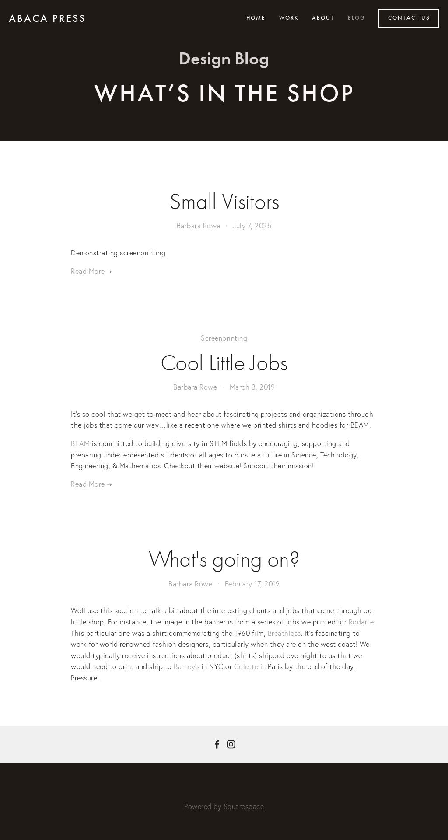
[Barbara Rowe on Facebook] (217, 744)
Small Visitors (224, 201)
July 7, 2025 (252, 225)
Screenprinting (224, 338)
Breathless (284, 633)
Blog (356, 17)
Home (256, 17)
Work (289, 17)
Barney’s (187, 666)
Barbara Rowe (198, 225)
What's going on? (224, 559)
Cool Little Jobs (224, 363)
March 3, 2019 (252, 387)
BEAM (80, 443)
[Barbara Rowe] (231, 744)
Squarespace (244, 806)
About (323, 17)
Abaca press (47, 18)
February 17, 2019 (252, 583)
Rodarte (361, 621)
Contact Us (409, 17)
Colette (246, 666)
